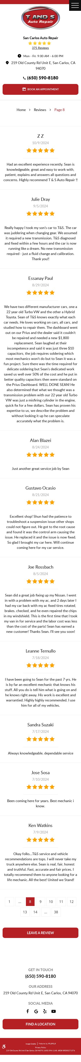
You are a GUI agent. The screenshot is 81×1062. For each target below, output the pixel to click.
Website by (46, 1043)
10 (51, 901)
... (19, 901)
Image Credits (31, 1044)
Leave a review (40, 932)
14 (35, 912)
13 (25, 912)
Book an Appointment (43, 89)
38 (56, 912)
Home (21, 109)
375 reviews (40, 48)
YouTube (53, 1011)
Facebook (27, 1011)
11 (61, 901)
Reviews (40, 109)
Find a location (40, 1024)
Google (36, 1011)
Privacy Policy (40, 1047)
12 (71, 901)
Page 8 (59, 109)
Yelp (45, 1011)
